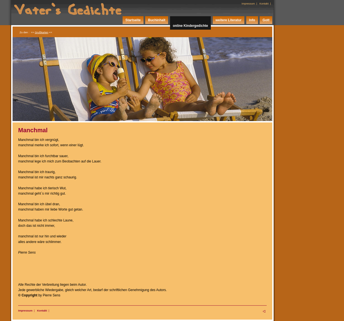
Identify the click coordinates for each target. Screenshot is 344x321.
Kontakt (264, 3)
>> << (41, 32)
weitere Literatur (229, 20)
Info (252, 20)
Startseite (133, 20)
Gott (265, 20)
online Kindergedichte (190, 26)
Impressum (248, 3)
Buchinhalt (156, 20)
